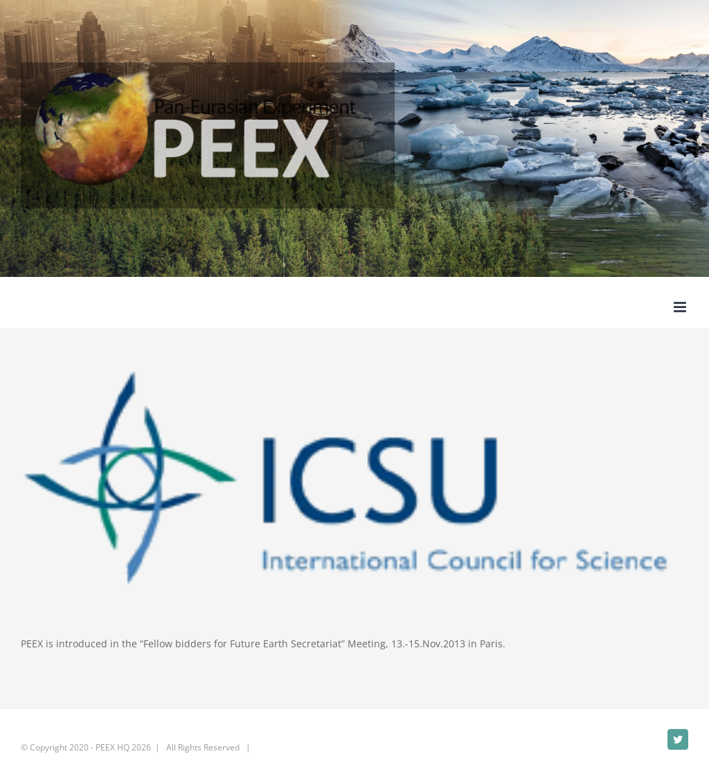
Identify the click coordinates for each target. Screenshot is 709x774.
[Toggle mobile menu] (681, 307)
